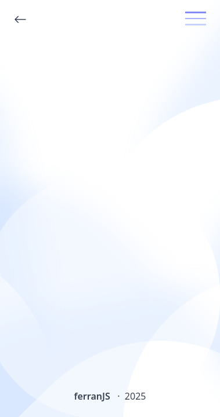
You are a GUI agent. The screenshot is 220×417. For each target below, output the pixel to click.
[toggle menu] (195, 18)
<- (20, 19)
